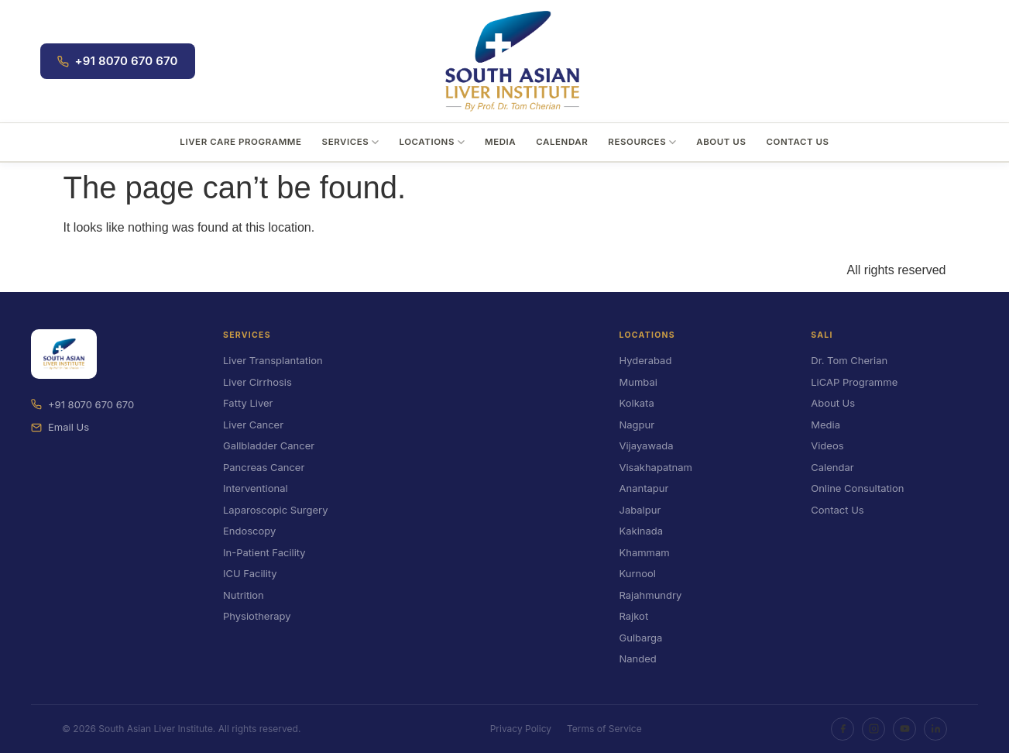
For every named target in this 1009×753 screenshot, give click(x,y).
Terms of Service (604, 728)
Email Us (60, 427)
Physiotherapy (257, 616)
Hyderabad (645, 360)
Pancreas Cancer (263, 467)
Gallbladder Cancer (268, 445)
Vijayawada (646, 445)
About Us (721, 141)
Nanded (638, 658)
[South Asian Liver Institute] (511, 61)
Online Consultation (857, 488)
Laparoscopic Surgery (275, 510)
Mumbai (638, 382)
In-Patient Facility (264, 552)
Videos (827, 445)
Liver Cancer (253, 424)
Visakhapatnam (655, 467)
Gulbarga (641, 637)
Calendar (562, 141)
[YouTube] (904, 729)
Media (500, 141)
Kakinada (641, 530)
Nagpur (637, 424)
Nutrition (243, 595)
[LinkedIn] (935, 729)
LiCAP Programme (854, 382)
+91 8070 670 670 (117, 60)
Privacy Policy (520, 728)
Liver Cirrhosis (257, 382)
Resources (642, 141)
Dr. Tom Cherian (849, 360)
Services (350, 141)
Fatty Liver (248, 403)
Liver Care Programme (240, 141)
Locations (432, 141)
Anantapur (644, 488)
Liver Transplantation (273, 360)
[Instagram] (873, 729)
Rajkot (634, 616)
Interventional (255, 488)
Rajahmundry (650, 595)
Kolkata (636, 403)
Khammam (644, 552)
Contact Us (797, 141)
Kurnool (638, 573)
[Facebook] (842, 729)
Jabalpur (640, 510)
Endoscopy (249, 530)
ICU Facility (250, 573)
